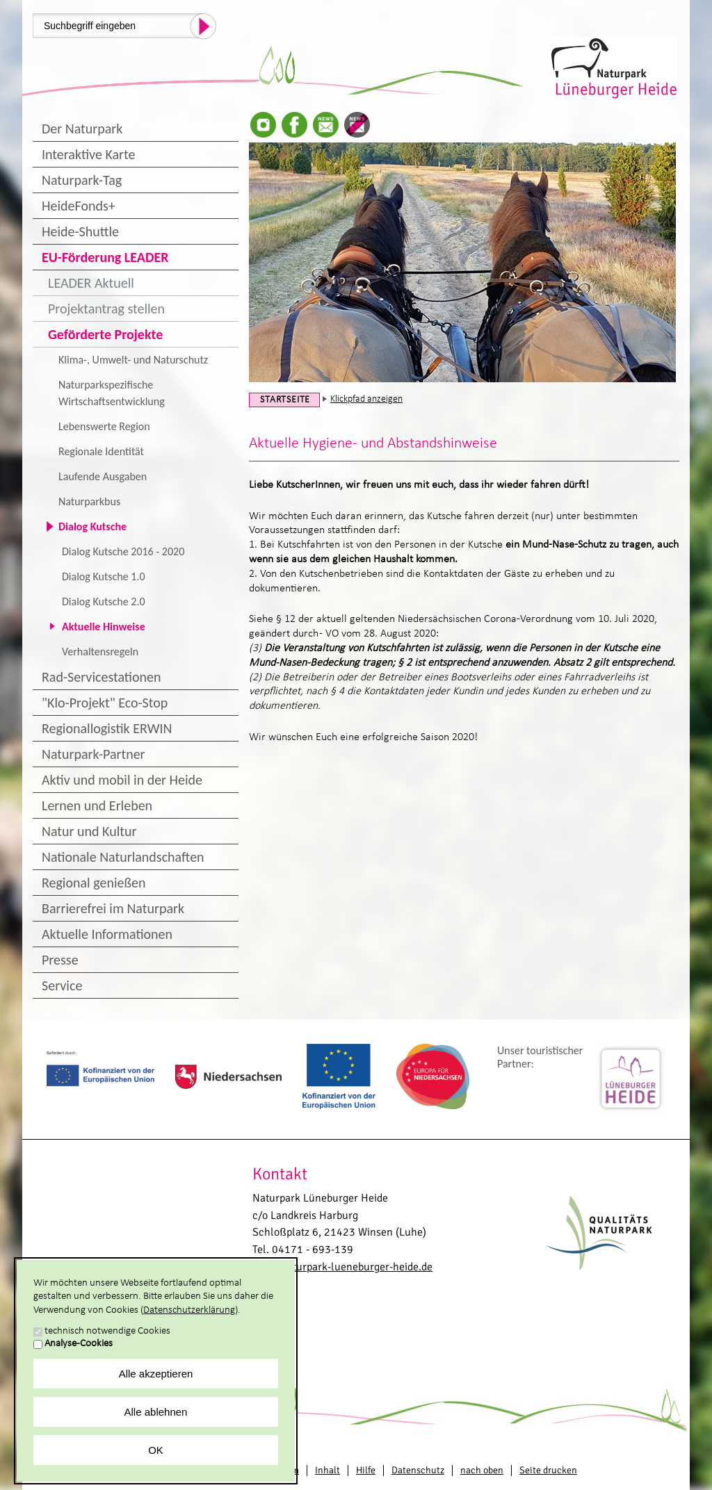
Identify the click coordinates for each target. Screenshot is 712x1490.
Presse (60, 959)
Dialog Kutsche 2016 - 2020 (123, 551)
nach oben (481, 1470)
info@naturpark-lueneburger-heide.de (342, 1267)
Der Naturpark (82, 128)
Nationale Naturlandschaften (123, 857)
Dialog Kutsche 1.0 (103, 576)
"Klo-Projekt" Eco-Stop (105, 702)
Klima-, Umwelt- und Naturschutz (133, 359)
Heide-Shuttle (80, 231)
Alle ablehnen (156, 1412)
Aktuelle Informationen (107, 934)
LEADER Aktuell (91, 283)
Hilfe (365, 1470)
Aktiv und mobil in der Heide (122, 779)
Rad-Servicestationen (101, 677)
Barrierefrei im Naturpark (113, 908)
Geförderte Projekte (105, 334)
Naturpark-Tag (82, 180)
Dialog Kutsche (92, 526)
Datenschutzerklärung (189, 1310)
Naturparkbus (89, 501)
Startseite (285, 400)
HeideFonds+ (78, 205)
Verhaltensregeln (100, 651)
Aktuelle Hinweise (103, 626)
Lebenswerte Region (104, 426)
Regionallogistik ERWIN (107, 728)
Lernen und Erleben (97, 805)
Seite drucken (548, 1470)
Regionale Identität (101, 451)
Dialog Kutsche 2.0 (103, 601)
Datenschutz (417, 1470)
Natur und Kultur (89, 831)
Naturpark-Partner (93, 754)
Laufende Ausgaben (102, 476)
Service (62, 985)
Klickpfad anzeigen (366, 399)
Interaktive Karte (88, 154)
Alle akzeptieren (156, 1374)
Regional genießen (93, 882)
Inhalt (327, 1470)
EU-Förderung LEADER (105, 257)
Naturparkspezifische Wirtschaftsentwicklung (111, 393)
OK (155, 1450)
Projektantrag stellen (106, 308)
